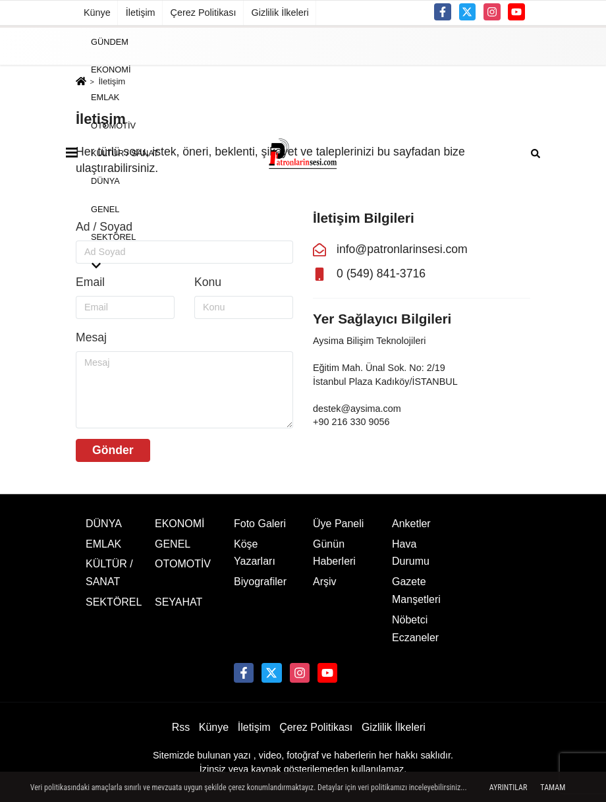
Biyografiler (260, 581)
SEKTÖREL (113, 237)
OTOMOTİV (113, 125)
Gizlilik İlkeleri (280, 12)
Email (90, 282)
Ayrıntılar (508, 787)
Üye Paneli (338, 523)
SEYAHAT (178, 602)
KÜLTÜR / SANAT (125, 153)
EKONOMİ (110, 69)
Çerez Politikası (203, 12)
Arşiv (325, 581)
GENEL (105, 209)
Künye (97, 12)
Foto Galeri (260, 523)
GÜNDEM (109, 41)
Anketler (411, 523)
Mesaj (91, 337)
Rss (181, 727)
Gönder (113, 450)
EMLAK (105, 97)
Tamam (552, 787)
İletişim (140, 12)
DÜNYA (105, 181)
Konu (207, 282)
